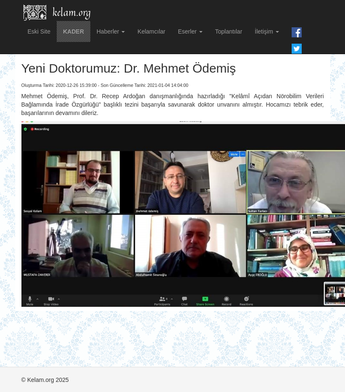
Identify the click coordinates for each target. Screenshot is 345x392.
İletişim (267, 31)
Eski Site (39, 31)
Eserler (190, 31)
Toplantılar (228, 31)
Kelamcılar (151, 31)
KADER (73, 31)
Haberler (111, 31)
